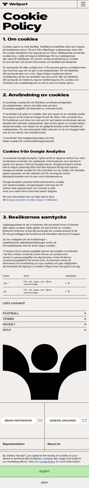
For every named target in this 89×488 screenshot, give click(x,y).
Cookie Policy (47, 461)
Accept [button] (44, 471)
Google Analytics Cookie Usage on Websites (31, 199)
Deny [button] (44, 482)
